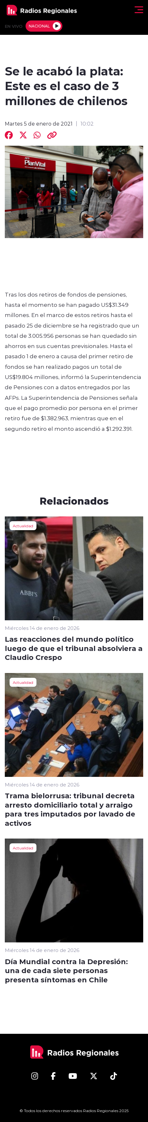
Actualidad (23, 525)
